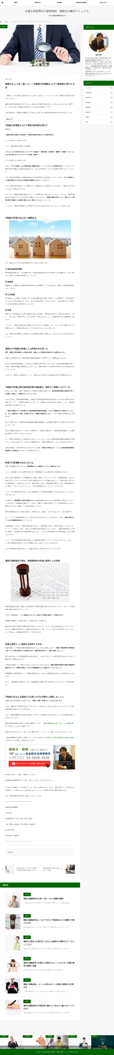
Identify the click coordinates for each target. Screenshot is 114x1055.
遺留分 (16, 2)
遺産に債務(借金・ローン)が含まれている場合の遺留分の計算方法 (48, 985)
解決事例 (59, 2)
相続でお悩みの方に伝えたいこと (94, 73)
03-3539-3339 (9, 830)
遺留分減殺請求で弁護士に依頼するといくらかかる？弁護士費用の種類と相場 (48, 964)
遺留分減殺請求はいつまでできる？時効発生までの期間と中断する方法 (48, 921)
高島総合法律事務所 (81, 2)
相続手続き (38, 2)
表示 (11, 119)
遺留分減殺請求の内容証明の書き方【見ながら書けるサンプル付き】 (48, 1007)
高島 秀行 (98, 55)
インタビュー (99, 88)
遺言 (99, 122)
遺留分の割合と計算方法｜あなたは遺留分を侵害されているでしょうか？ (48, 942)
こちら (30, 774)
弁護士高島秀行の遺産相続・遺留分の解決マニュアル (57, 11)
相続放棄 (99, 102)
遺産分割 (99, 112)
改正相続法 (99, 93)
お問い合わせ (103, 2)
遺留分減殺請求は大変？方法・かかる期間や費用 (43, 899)
